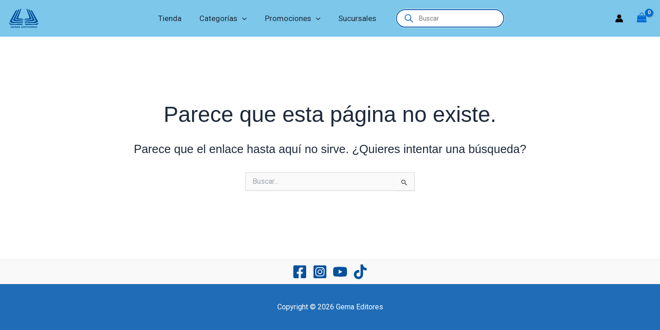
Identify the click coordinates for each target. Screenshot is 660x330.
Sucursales (354, 18)
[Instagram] (320, 271)
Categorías (224, 18)
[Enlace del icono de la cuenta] (619, 18)
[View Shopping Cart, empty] (641, 19)
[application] (243, 18)
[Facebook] (299, 271)
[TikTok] (360, 271)
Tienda (173, 18)
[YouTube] (340, 271)
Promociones (291, 18)
